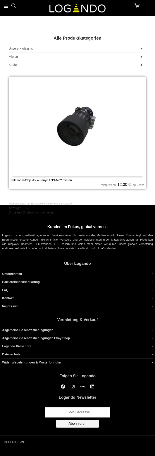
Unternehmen (12, 274)
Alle (36, 208)
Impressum (10, 306)
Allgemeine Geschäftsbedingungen (27, 330)
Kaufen (76, 64)
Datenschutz (11, 354)
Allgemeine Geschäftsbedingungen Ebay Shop (36, 338)
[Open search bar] (13, 5)
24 (25, 208)
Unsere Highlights (76, 48)
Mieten (76, 56)
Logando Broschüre (16, 346)
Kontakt (8, 298)
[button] (5, 5)
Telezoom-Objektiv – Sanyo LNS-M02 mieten (41, 180)
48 (30, 208)
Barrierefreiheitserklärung (21, 282)
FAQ (5, 290)
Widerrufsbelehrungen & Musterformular (31, 362)
